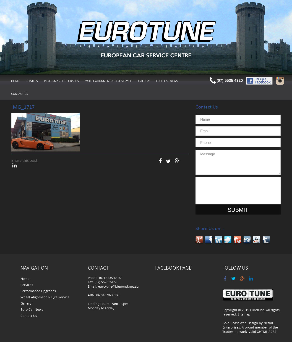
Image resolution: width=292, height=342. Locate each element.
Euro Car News (167, 81)
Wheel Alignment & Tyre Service (108, 81)
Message (238, 162)
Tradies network (234, 331)
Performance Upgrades (61, 81)
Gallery (144, 81)
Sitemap (244, 314)
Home (15, 81)
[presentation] (238, 190)
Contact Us (19, 93)
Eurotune (257, 310)
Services (32, 81)
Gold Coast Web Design (240, 323)
